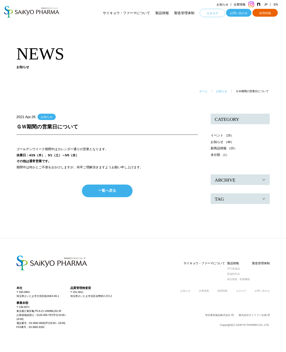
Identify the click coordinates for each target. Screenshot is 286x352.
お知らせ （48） (222, 141)
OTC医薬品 (231, 268)
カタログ (216, 13)
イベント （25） (222, 135)
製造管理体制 (188, 13)
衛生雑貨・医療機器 (236, 279)
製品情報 (166, 13)
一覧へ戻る (107, 191)
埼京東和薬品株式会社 (219, 314)
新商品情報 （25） (224, 148)
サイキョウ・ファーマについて (130, 13)
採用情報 (269, 13)
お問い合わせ (243, 13)
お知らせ (226, 4)
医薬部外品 (231, 273)
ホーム (203, 91)
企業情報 (243, 4)
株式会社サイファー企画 (254, 314)
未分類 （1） (220, 154)
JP (269, 4)
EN (280, 4)
